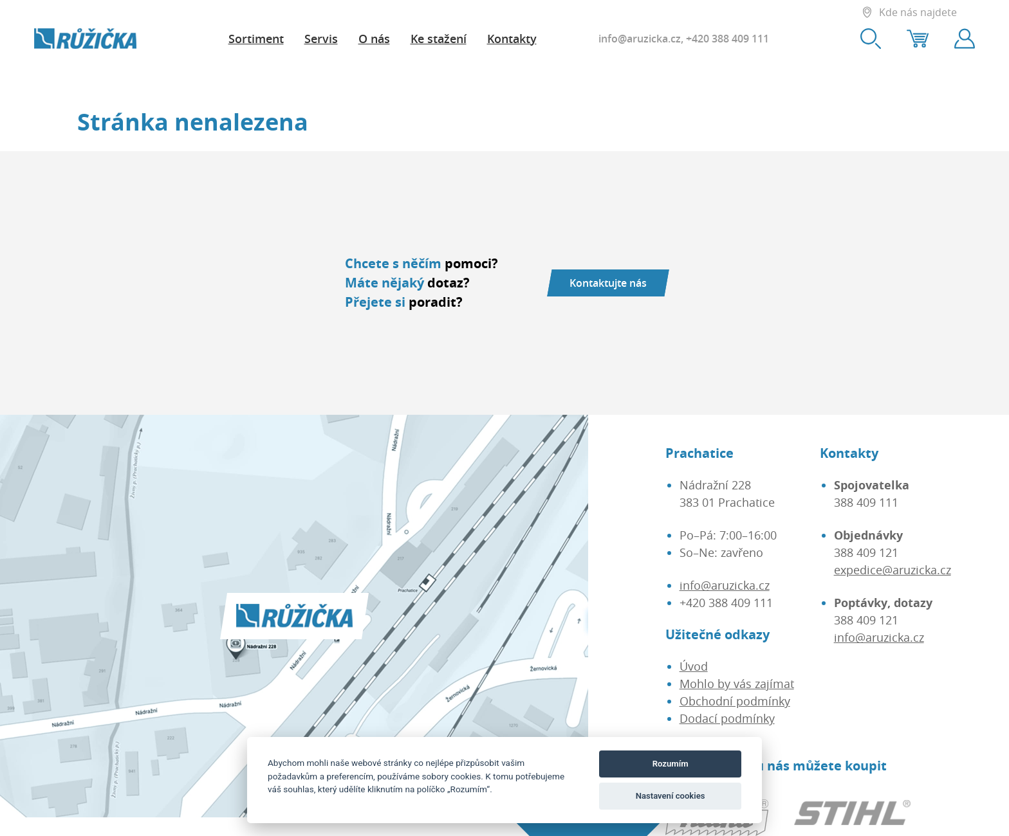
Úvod (694, 666)
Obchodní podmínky (735, 701)
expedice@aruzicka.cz (892, 569)
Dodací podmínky (727, 718)
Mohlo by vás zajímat (737, 683)
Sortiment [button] (256, 38)
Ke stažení (439, 38)
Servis (321, 38)
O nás (374, 38)
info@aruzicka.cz (639, 39)
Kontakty (512, 38)
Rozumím (671, 763)
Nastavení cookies (670, 796)
